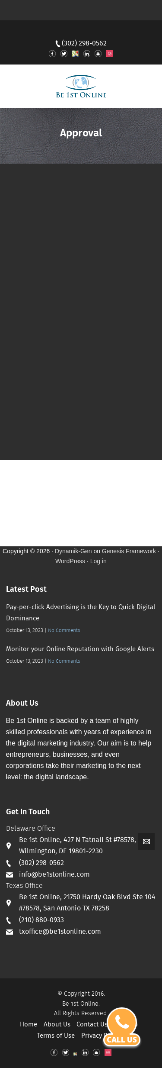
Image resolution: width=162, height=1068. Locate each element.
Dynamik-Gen (73, 551)
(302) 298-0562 (84, 43)
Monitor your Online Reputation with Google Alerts (80, 649)
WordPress (70, 561)
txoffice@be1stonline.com (60, 931)
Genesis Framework (129, 551)
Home (28, 1025)
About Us (57, 1025)
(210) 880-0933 (41, 920)
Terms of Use (56, 1036)
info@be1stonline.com (54, 874)
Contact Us (92, 1025)
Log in (98, 561)
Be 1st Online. (81, 1004)
